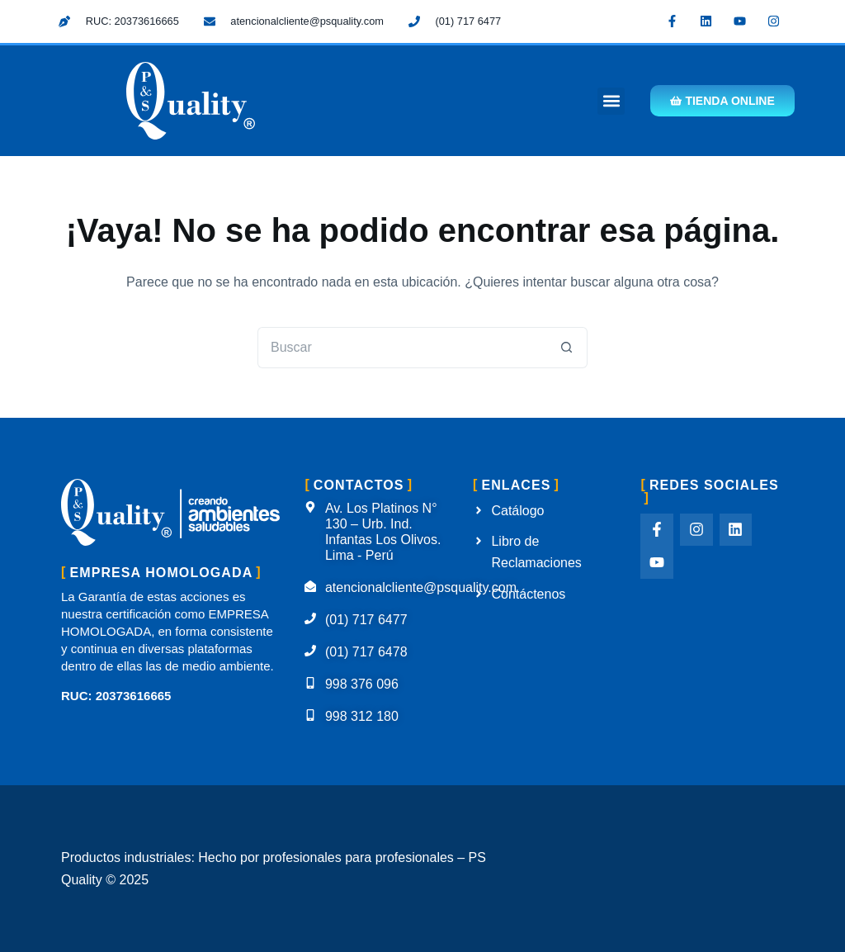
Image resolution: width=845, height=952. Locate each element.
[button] (611, 101)
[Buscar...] (401, 347)
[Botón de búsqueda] (567, 347)
